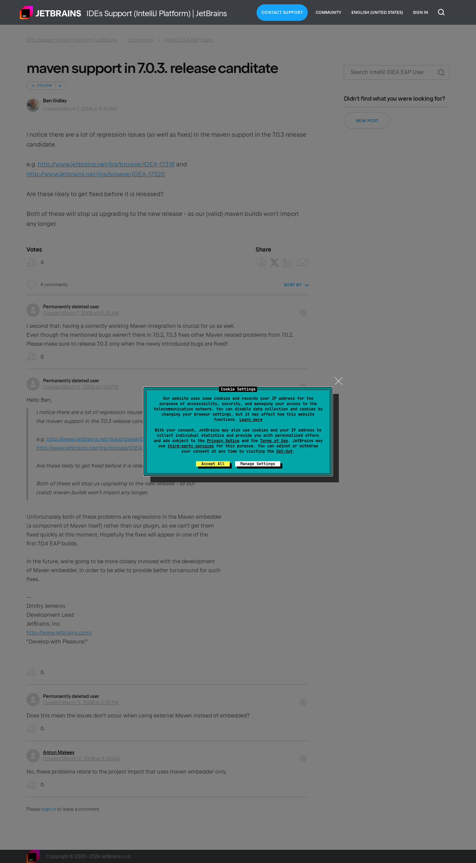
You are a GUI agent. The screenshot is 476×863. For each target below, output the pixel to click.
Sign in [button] (420, 12)
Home (50, 12)
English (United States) (377, 12)
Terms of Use (274, 440)
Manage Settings (257, 463)
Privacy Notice (223, 440)
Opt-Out (284, 451)
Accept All (212, 463)
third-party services (191, 446)
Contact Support (282, 12)
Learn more (250, 419)
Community (328, 12)
